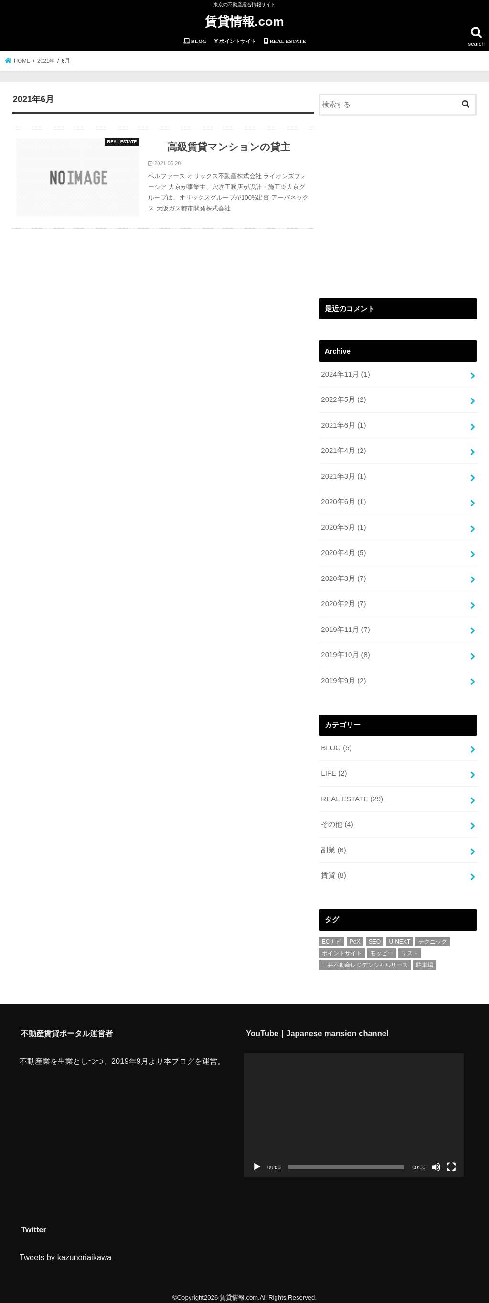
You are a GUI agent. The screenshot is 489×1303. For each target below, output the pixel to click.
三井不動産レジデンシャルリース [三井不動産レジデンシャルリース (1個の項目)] (365, 959)
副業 (333, 845)
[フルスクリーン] (451, 1161)
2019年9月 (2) (343, 677)
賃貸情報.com (244, 21)
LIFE (334, 769)
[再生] (257, 1161)
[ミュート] (436, 1161)
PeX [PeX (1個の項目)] (355, 936)
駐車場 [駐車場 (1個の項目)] (424, 959)
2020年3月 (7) (343, 575)
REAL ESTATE (351, 794)
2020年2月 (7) (343, 601)
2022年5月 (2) (343, 399)
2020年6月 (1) (343, 500)
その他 (337, 819)
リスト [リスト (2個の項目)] (409, 948)
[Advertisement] (398, 204)
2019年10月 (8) (345, 651)
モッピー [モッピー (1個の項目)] (381, 948)
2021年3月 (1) (343, 475)
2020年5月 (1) (343, 525)
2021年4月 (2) (343, 449)
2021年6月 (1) (343, 424)
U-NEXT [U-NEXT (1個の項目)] (399, 936)
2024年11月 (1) (345, 374)
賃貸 (333, 870)
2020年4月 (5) (343, 550)
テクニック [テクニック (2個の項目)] (432, 936)
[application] (354, 1109)
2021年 (46, 60)
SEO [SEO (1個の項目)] (375, 936)
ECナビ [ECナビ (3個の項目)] (331, 936)
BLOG (336, 744)
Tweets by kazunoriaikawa (65, 1251)
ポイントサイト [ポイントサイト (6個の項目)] (342, 948)
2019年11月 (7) (345, 626)
